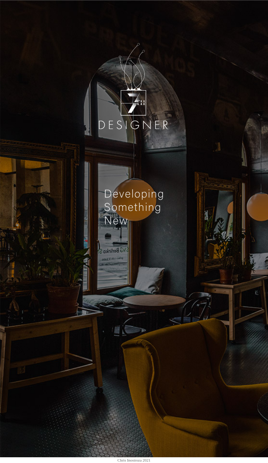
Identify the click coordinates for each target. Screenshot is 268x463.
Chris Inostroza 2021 (134, 460)
